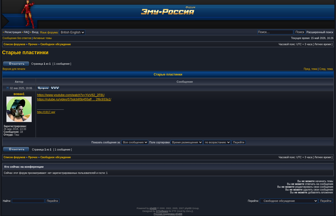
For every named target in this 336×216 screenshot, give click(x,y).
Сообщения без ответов (17, 38)
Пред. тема (310, 69)
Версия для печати (14, 69)
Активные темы (42, 38)
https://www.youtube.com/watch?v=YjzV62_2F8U (70, 95)
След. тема (326, 69)
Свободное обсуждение (55, 44)
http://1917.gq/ (46, 112)
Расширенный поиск (319, 32)
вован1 (19, 94)
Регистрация (13, 32)
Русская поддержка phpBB (168, 214)
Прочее (33, 44)
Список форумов (14, 44)
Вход (35, 32)
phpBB (152, 208)
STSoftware (162, 211)
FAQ (26, 32)
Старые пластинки (25, 52)
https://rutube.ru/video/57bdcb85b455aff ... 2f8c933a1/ (74, 99)
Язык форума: (49, 32)
